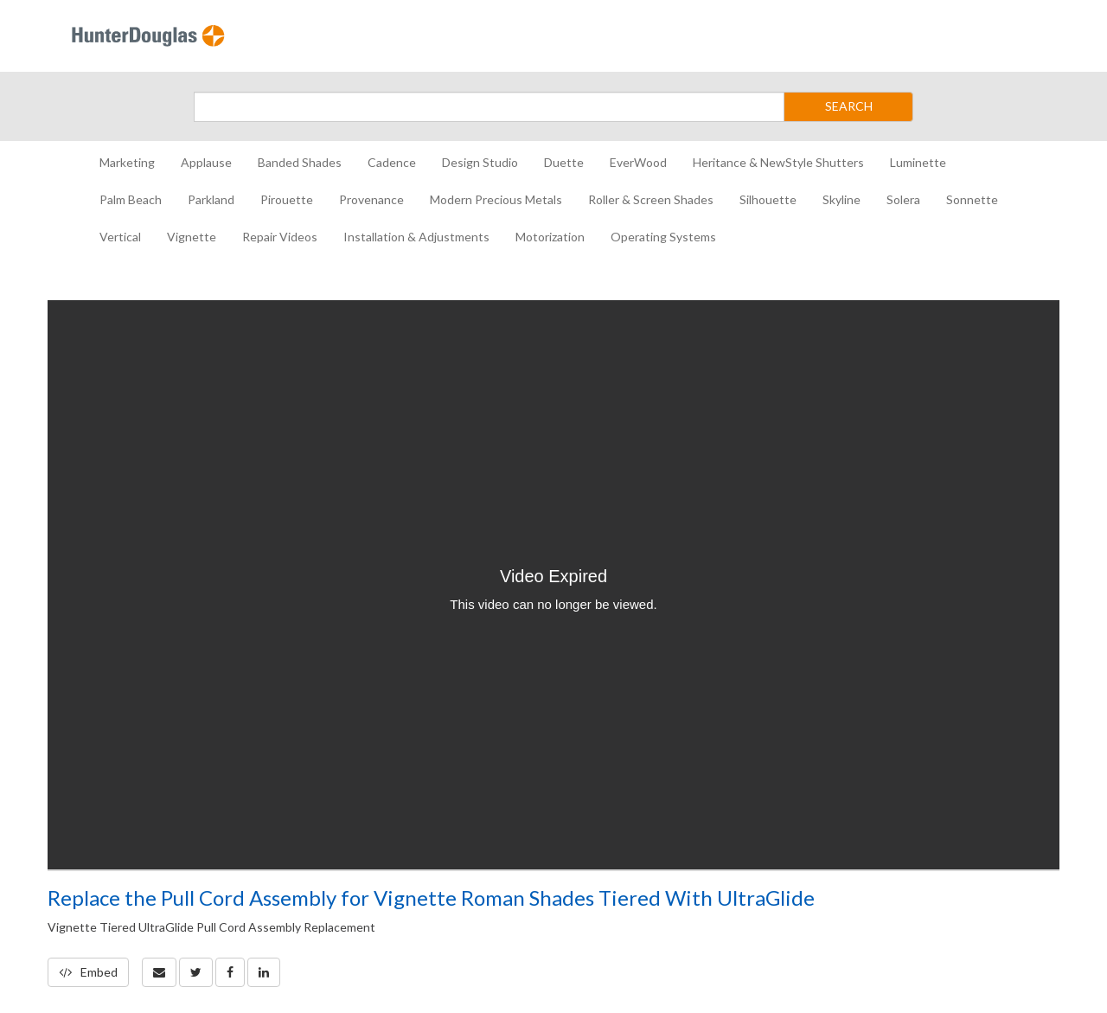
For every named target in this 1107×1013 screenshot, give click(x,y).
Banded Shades (300, 162)
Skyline (841, 199)
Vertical (120, 236)
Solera (903, 199)
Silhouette (768, 199)
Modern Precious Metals (496, 199)
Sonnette (972, 199)
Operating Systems (663, 236)
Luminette (918, 162)
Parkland (211, 199)
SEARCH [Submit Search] (849, 106)
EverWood (638, 162)
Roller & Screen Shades (650, 199)
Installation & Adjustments (416, 236)
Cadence (392, 162)
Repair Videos (279, 236)
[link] (196, 972)
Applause (206, 162)
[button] (159, 972)
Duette (564, 162)
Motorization (550, 236)
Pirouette (286, 199)
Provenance (371, 199)
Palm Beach (130, 199)
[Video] (553, 584)
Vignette (191, 236)
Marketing (127, 162)
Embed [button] (88, 972)
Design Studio (480, 162)
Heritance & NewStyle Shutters (778, 162)
